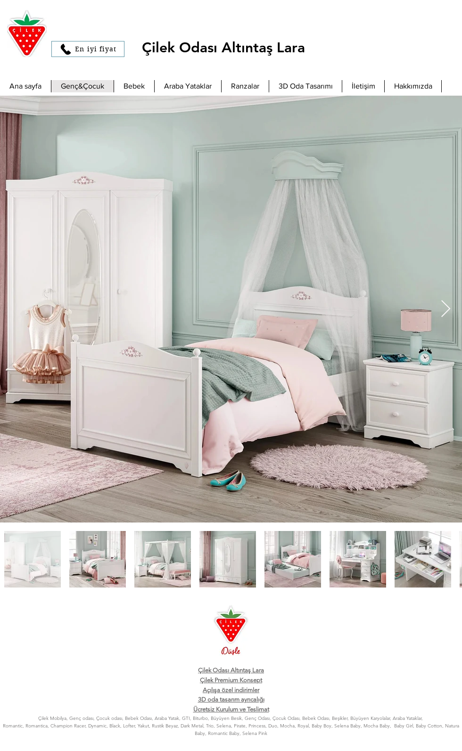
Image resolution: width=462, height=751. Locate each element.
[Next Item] (445, 309)
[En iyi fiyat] (87, 49)
